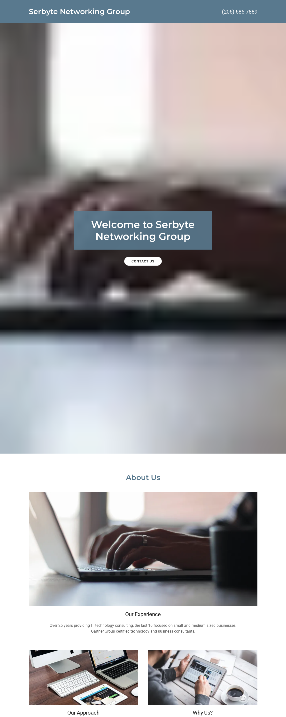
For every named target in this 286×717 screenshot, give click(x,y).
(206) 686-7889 (239, 12)
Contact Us (143, 261)
